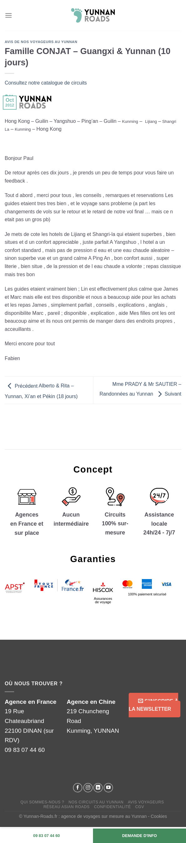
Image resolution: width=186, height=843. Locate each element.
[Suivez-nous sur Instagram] (88, 787)
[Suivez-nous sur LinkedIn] (98, 787)
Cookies (159, 816)
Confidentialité (112, 807)
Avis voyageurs (146, 802)
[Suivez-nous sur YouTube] (108, 787)
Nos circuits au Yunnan (96, 802)
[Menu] (8, 15)
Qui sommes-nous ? (42, 802)
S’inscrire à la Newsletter (153, 705)
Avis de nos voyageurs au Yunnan (41, 42)
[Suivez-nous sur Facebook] (77, 787)
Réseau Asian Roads (67, 807)
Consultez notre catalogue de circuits (46, 82)
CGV (139, 807)
